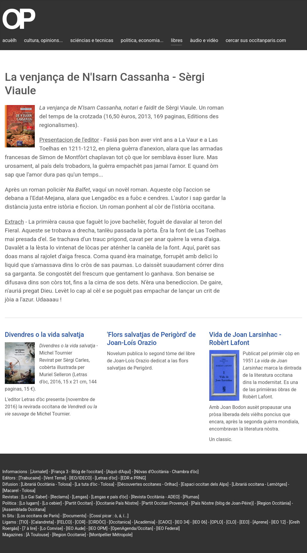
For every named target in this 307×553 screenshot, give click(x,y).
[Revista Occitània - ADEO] (155, 496)
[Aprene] (260, 522)
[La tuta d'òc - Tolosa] (94, 484)
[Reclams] (59, 496)
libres (177, 40)
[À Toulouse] (37, 534)
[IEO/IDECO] (80, 478)
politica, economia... (142, 40)
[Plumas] (191, 496)
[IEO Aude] (75, 528)
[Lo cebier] (52, 503)
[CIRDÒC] (97, 522)
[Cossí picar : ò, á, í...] (109, 515)
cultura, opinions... (43, 40)
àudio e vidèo (204, 40)
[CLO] (231, 522)
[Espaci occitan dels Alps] (205, 484)
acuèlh (9, 40)
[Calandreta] (42, 522)
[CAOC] (164, 522)
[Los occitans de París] (38, 515)
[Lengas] (80, 496)
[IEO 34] (182, 522)
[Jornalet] (39, 471)
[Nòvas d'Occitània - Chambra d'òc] (166, 471)
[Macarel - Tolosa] (18, 490)
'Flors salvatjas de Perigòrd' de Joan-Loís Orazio (151, 338)
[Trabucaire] (29, 478)
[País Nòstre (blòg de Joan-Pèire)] (222, 503)
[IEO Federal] (168, 528)
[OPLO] (216, 522)
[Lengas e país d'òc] (109, 496)
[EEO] (244, 522)
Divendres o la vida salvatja (44, 334)
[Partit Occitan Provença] (165, 503)
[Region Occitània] (274, 503)
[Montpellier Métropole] (111, 534)
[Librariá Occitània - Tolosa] (46, 484)
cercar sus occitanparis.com (256, 40)
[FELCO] (64, 522)
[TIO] (23, 522)
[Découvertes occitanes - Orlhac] (148, 484)
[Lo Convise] (51, 528)
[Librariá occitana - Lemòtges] (259, 484)
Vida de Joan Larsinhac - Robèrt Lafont (245, 338)
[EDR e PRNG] (133, 478)
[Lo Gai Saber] (34, 496)
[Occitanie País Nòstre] (117, 503)
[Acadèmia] (144, 522)
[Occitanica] (120, 522)
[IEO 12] (278, 522)
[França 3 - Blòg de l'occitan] (77, 471)
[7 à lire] (29, 528)
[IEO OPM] (98, 528)
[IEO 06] (199, 522)
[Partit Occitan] (79, 503)
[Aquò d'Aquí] (118, 471)
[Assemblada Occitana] (24, 509)
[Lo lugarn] (29, 503)
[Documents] (74, 515)
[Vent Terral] (55, 478)
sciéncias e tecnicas (91, 40)
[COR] (80, 522)
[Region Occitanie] (69, 534)
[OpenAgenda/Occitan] (132, 528)
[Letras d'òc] (106, 478)
